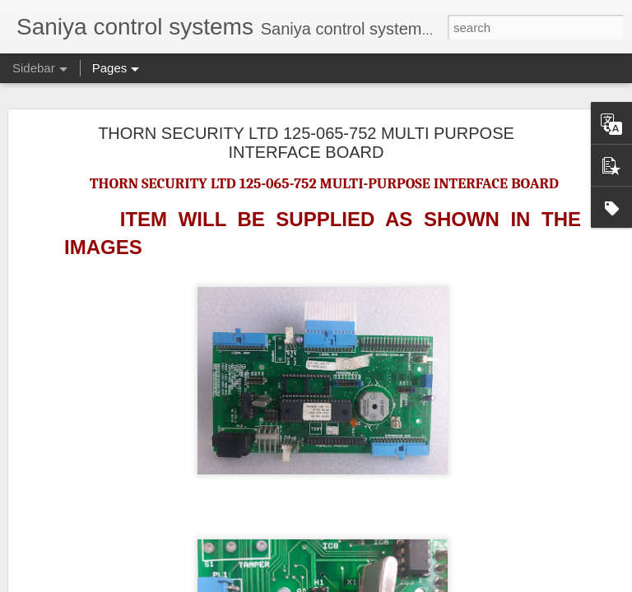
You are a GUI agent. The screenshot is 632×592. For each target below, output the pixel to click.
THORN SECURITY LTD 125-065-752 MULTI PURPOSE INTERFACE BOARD (306, 142)
